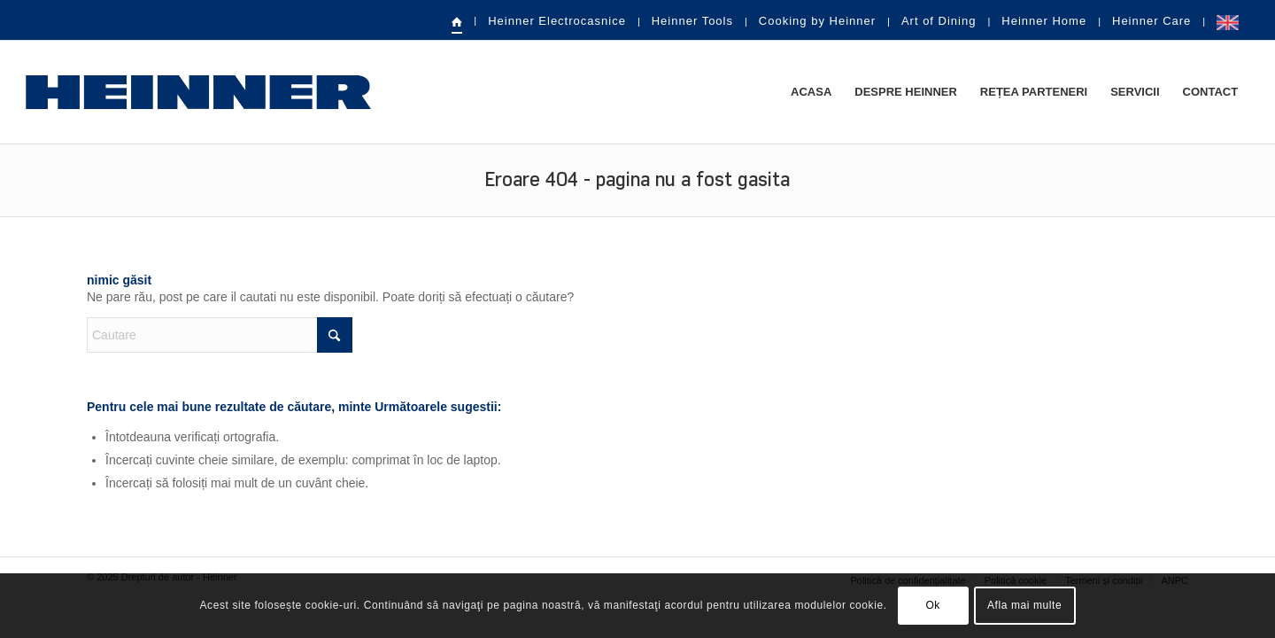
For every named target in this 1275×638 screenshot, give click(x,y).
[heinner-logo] (198, 92)
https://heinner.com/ (1227, 22)
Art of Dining (939, 20)
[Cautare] (219, 335)
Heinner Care (1151, 20)
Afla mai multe (1024, 605)
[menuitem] (458, 21)
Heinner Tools (692, 20)
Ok (932, 605)
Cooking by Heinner (817, 20)
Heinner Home (1043, 20)
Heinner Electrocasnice (557, 20)
